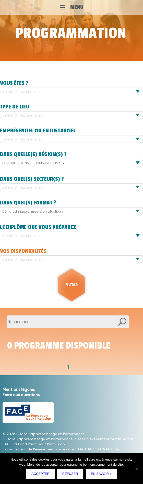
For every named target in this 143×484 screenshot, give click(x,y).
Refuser (70, 474)
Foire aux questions (21, 395)
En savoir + (101, 474)
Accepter (40, 474)
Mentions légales (19, 390)
